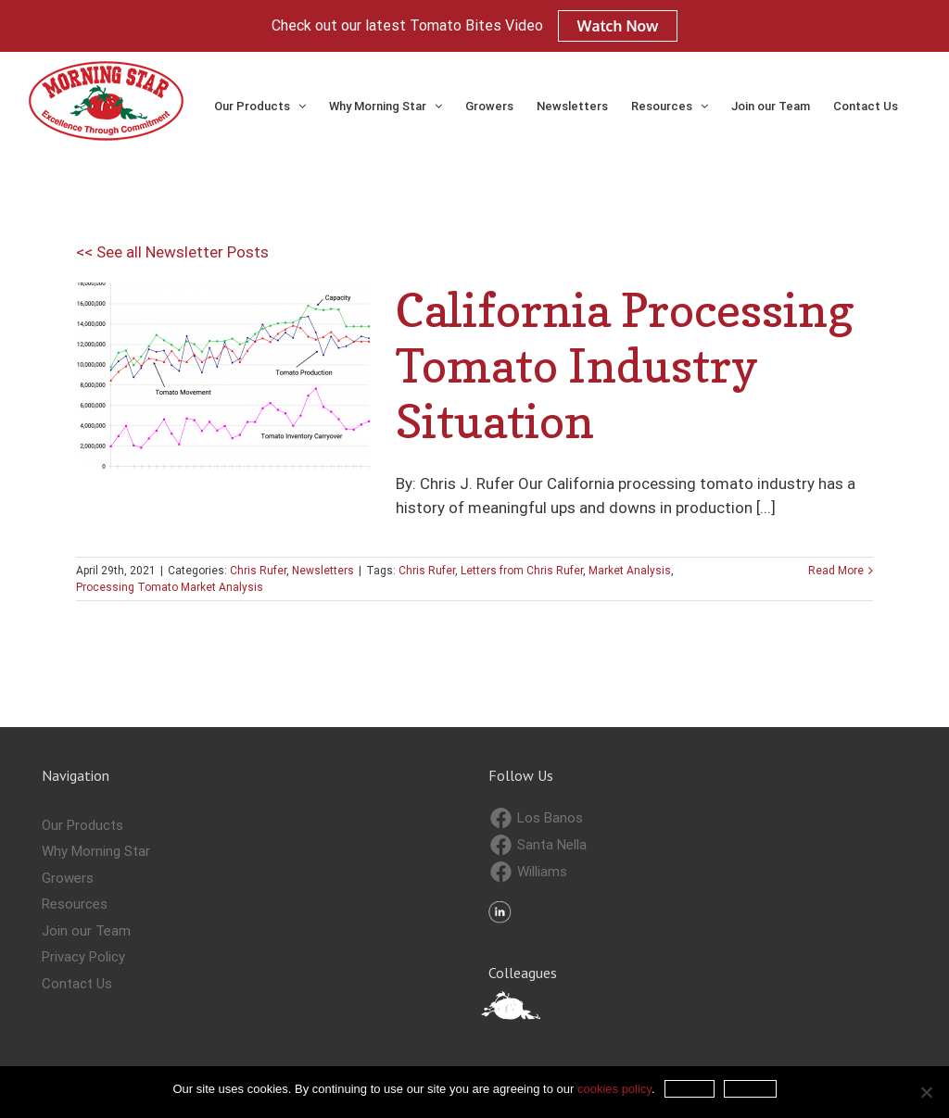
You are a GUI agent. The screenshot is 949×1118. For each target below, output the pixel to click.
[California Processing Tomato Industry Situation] (224, 376)
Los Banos (536, 818)
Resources (75, 904)
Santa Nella (538, 845)
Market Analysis (629, 570)
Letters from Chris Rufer (522, 570)
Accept (690, 1089)
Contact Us (77, 983)
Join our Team (86, 931)
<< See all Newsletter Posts (172, 252)
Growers (68, 878)
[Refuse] (926, 1092)
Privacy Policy (83, 956)
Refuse (749, 1089)
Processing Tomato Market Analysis (169, 587)
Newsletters (323, 570)
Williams (528, 872)
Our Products (82, 825)
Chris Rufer (258, 570)
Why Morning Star (96, 851)
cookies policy (614, 1089)
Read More (836, 570)
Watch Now (618, 26)
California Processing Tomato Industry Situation (625, 365)
